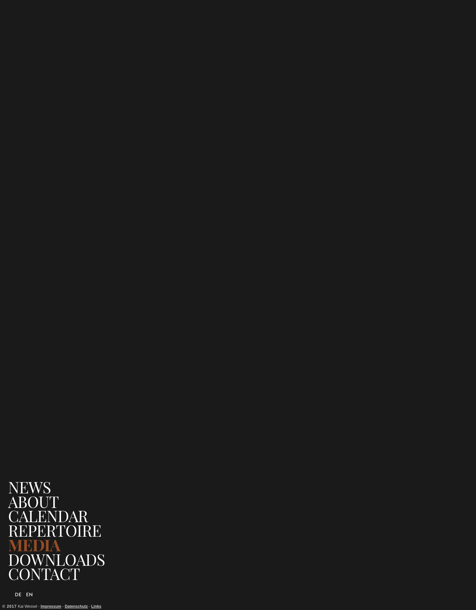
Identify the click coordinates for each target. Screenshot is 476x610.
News (29, 487)
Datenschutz (76, 606)
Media (34, 545)
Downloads (56, 559)
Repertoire (54, 530)
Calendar (48, 516)
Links (96, 606)
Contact (44, 573)
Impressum (51, 606)
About (33, 501)
